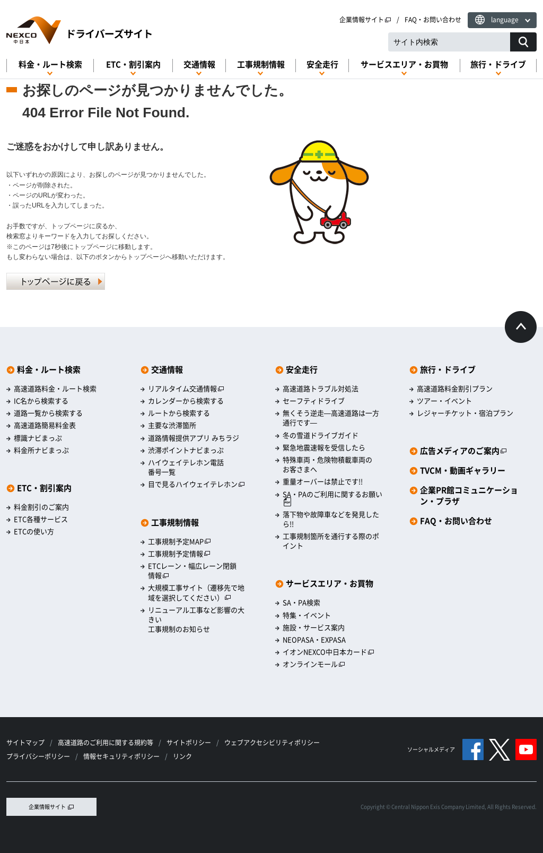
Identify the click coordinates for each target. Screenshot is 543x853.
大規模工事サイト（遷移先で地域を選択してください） (196, 592)
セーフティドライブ (314, 401)
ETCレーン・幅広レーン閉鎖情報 (192, 570)
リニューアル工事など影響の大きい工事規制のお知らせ (196, 619)
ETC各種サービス (41, 519)
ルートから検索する (179, 413)
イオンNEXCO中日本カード (328, 652)
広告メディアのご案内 (463, 450)
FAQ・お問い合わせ (433, 19)
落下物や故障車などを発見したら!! (331, 519)
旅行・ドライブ (498, 64)
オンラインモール (314, 664)
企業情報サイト (365, 19)
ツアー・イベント (444, 401)
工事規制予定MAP (179, 541)
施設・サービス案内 (314, 627)
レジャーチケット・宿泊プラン (465, 413)
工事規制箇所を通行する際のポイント (331, 540)
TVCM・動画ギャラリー (462, 470)
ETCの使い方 (34, 531)
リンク (182, 756)
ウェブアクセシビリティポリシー (272, 742)
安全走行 (322, 64)
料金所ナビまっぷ (41, 450)
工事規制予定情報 (179, 553)
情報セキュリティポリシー (121, 756)
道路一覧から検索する (48, 413)
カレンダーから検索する (186, 401)
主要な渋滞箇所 (172, 425)
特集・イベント (307, 615)
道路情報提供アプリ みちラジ (193, 438)
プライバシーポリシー (38, 756)
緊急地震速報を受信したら (324, 447)
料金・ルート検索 (50, 64)
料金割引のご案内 (41, 507)
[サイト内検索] (523, 41)
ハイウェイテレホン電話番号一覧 (186, 467)
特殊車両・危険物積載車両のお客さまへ (327, 464)
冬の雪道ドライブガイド (320, 435)
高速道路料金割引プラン (455, 388)
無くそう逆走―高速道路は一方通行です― (331, 417)
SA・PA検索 (301, 602)
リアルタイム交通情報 (186, 388)
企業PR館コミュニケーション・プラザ (469, 496)
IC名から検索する (41, 401)
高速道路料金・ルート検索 (55, 388)
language (505, 19)
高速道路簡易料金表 (45, 425)
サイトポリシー (189, 742)
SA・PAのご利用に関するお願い (332, 498)
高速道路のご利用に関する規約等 (105, 742)
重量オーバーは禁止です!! (323, 481)
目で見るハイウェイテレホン (196, 484)
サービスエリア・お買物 (404, 64)
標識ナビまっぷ (38, 438)
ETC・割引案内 (133, 64)
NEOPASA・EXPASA (314, 639)
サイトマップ (25, 742)
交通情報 (199, 64)
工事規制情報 (261, 64)
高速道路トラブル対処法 (320, 388)
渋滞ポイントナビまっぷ (186, 450)
